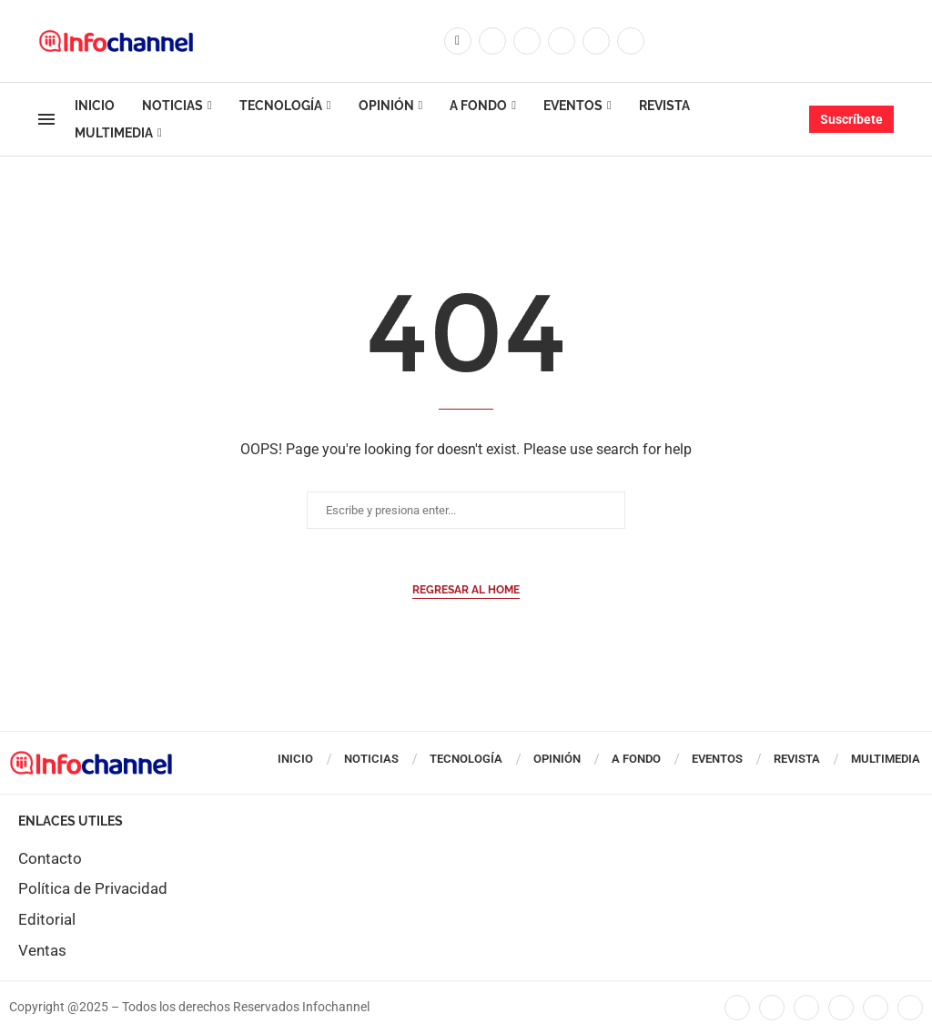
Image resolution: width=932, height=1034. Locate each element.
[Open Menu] (46, 119)
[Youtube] (596, 41)
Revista (664, 105)
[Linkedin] (561, 41)
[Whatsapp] (630, 41)
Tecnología (280, 105)
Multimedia (114, 133)
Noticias (172, 105)
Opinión (386, 105)
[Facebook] (457, 41)
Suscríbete (851, 119)
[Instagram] (527, 41)
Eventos (573, 105)
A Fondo (478, 105)
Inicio (95, 105)
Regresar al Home (466, 589)
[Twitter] (492, 41)
